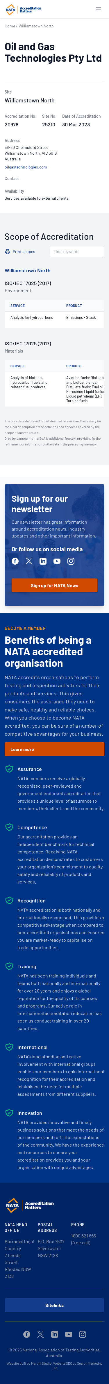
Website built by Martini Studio (29, 1363)
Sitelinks (54, 1305)
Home (10, 25)
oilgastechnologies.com (26, 166)
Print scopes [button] (24, 251)
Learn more (22, 749)
